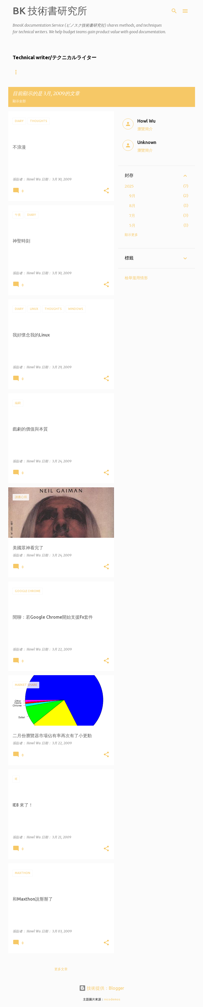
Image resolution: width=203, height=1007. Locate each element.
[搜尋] (174, 11)
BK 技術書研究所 (50, 10)
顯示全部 (19, 101)
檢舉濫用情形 (136, 277)
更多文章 (61, 969)
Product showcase (134, 72)
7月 (132, 215)
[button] (106, 191)
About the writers (31, 72)
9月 (132, 195)
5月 (132, 225)
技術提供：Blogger (101, 988)
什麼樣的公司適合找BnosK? (82, 72)
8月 (132, 205)
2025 (129, 186)
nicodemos (112, 999)
